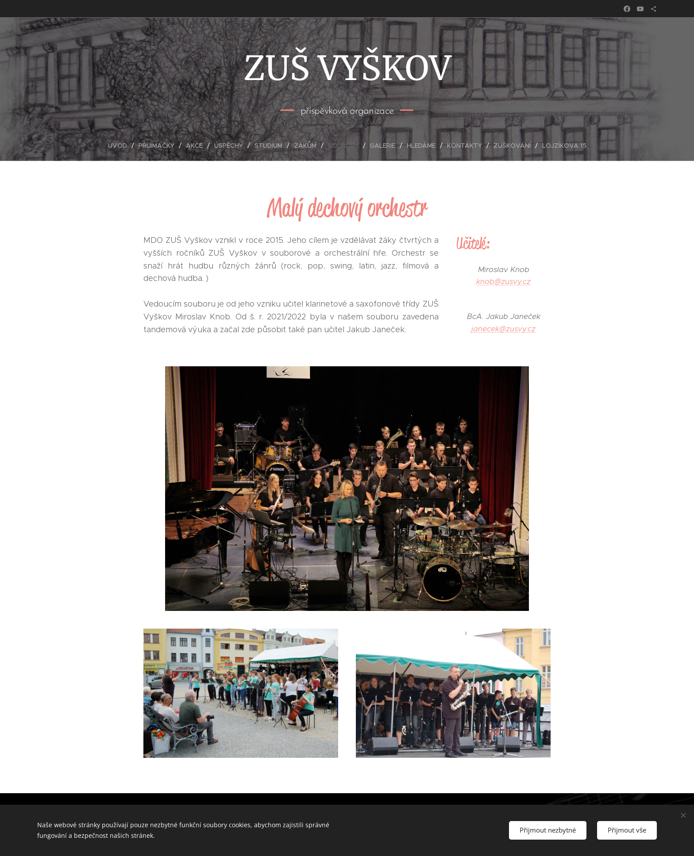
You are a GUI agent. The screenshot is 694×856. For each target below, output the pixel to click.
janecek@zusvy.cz (503, 328)
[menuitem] (121, 145)
